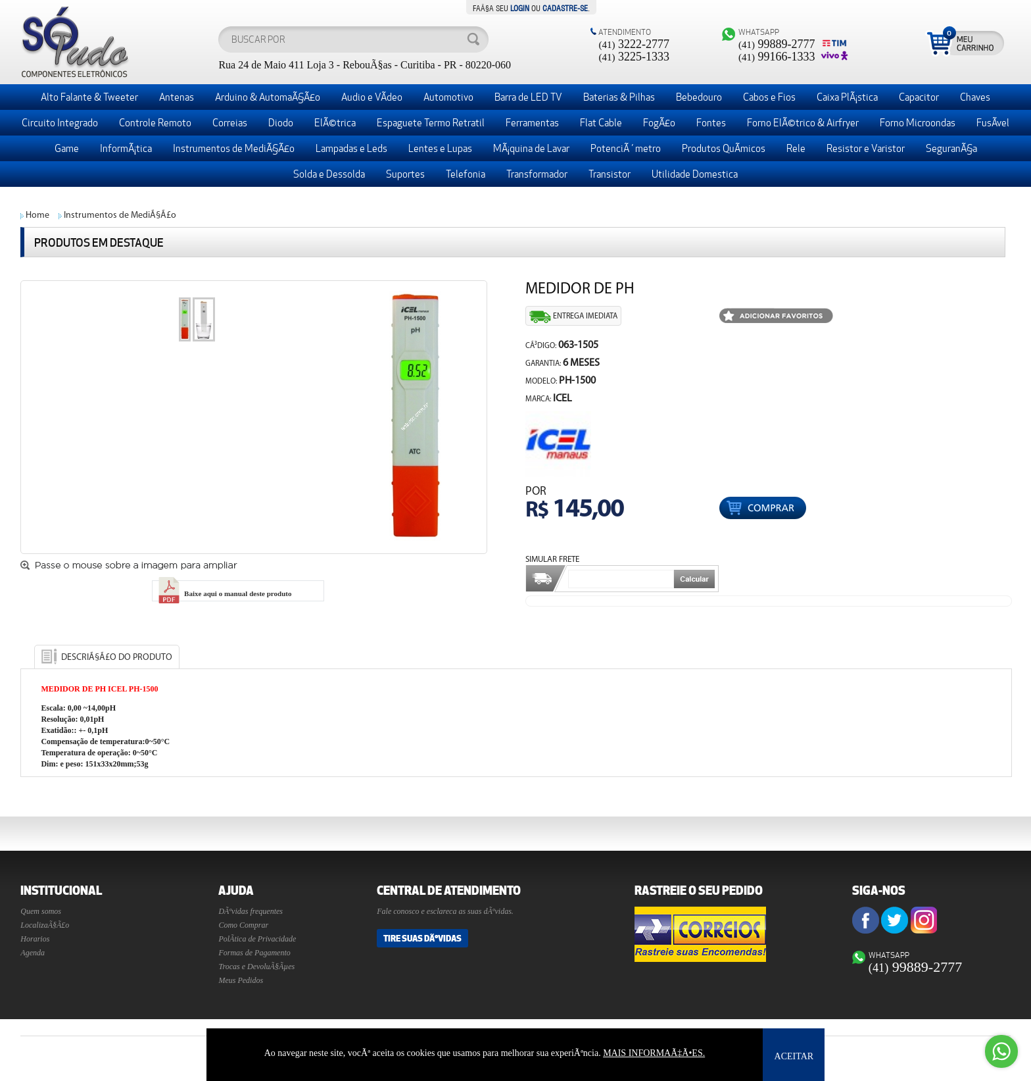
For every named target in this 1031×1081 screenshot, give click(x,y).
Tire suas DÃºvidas (422, 938)
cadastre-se (565, 7)
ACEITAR (794, 1056)
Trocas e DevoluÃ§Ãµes (256, 966)
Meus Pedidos (240, 980)
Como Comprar (243, 925)
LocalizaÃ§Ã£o (44, 925)
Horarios (34, 938)
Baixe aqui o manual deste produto (223, 593)
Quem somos (40, 911)
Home (37, 215)
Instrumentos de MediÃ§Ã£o (120, 215)
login (519, 7)
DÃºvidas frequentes (250, 911)
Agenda (32, 952)
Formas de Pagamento (254, 952)
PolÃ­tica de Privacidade (257, 938)
